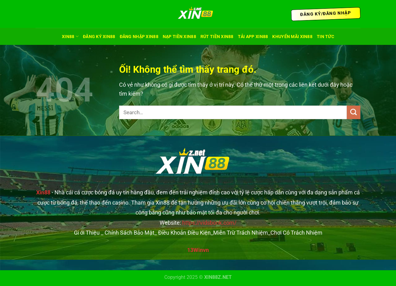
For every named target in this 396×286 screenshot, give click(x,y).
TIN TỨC (325, 36)
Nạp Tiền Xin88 (179, 36)
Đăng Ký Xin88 (99, 36)
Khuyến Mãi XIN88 (292, 36)
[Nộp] (353, 112)
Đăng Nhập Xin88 (139, 36)
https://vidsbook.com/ (209, 223)
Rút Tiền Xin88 (217, 36)
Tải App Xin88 (253, 36)
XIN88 (70, 36)
